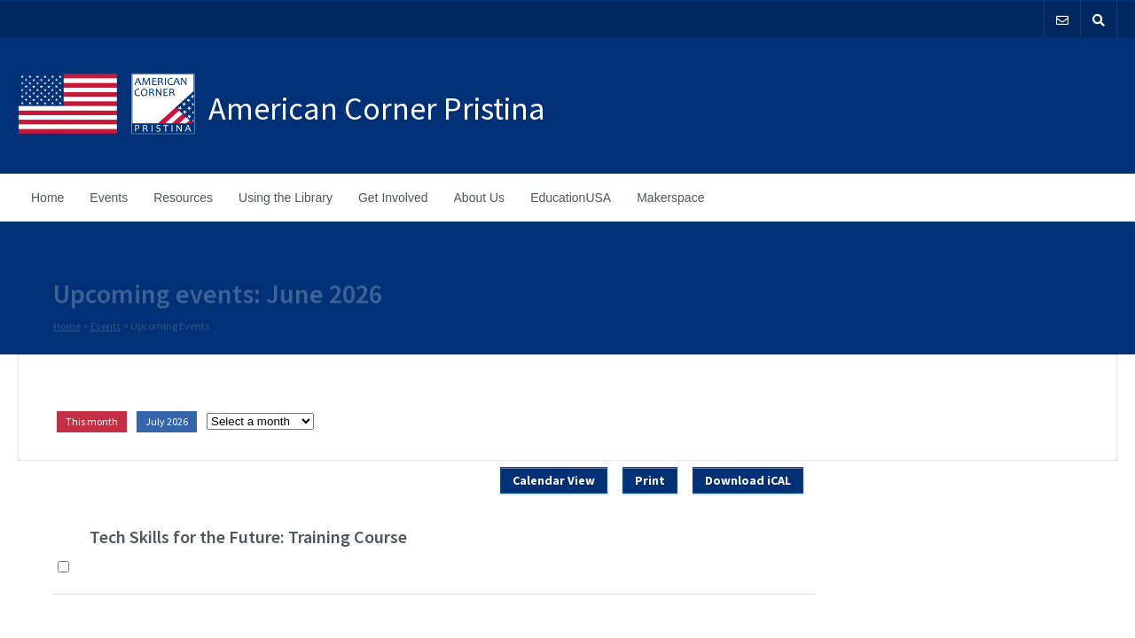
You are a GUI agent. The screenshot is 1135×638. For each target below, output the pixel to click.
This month (92, 421)
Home (47, 198)
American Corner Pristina (376, 108)
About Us (479, 198)
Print (650, 480)
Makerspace (670, 198)
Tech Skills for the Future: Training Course (248, 536)
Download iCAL (748, 480)
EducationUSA (570, 198)
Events (109, 198)
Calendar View (554, 480)
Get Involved (393, 198)
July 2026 (166, 421)
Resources (183, 198)
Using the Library (286, 198)
